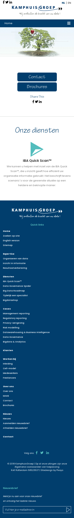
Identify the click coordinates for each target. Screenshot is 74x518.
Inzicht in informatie (14, 263)
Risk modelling (11, 327)
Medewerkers (10, 373)
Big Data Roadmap (14, 290)
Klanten (8, 350)
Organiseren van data (15, 258)
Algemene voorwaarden (28, 466)
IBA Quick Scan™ (12, 281)
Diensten (8, 276)
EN (69, 3)
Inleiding (8, 363)
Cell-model (9, 368)
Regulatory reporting (15, 318)
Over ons (8, 386)
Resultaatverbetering (15, 267)
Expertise (8, 253)
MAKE (6, 395)
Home (8, 23)
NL (63, 3)
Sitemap (8, 245)
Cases (7, 308)
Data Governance (13, 337)
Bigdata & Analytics (14, 341)
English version (11, 240)
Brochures (37, 87)
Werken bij (9, 359)
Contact (37, 77)
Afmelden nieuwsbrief (15, 428)
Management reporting (16, 313)
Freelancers (9, 377)
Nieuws (7, 413)
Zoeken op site (11, 235)
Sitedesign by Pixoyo (52, 470)
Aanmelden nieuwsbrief (16, 423)
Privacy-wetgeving (13, 322)
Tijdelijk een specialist (15, 295)
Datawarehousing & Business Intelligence (26, 332)
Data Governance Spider (17, 286)
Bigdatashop (10, 300)
